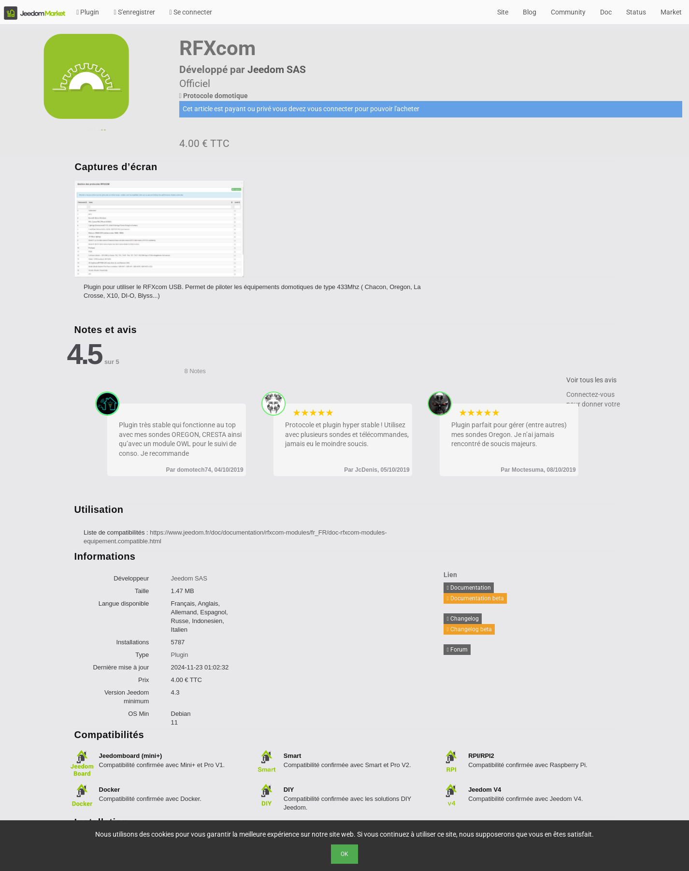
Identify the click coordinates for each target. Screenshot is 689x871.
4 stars (321, 413)
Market (671, 12)
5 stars (330, 413)
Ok (344, 854)
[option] (165, 229)
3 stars (313, 413)
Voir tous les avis (591, 380)
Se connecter (191, 12)
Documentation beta (474, 598)
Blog (529, 12)
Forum (456, 649)
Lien (450, 575)
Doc (606, 12)
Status (636, 12)
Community (568, 12)
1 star (297, 413)
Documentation (468, 587)
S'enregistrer (134, 12)
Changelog (462, 618)
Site (502, 12)
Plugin (87, 12)
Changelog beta (468, 629)
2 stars (305, 413)
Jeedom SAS (276, 69)
